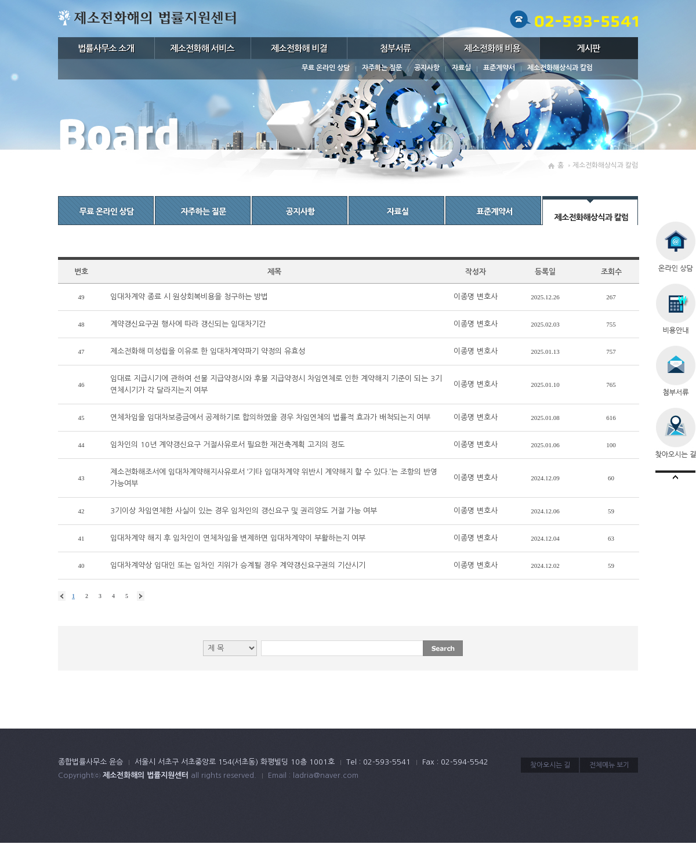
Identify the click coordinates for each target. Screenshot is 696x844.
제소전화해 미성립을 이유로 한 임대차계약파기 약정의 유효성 (207, 351)
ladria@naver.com (325, 775)
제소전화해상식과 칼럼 (560, 67)
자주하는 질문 (382, 67)
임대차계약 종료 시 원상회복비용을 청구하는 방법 (189, 296)
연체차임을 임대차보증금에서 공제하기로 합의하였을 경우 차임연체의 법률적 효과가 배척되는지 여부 (270, 417)
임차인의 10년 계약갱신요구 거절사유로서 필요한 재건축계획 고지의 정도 (227, 444)
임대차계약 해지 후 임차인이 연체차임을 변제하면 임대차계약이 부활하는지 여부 (237, 538)
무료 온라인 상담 (326, 67)
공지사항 (427, 67)
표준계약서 (499, 67)
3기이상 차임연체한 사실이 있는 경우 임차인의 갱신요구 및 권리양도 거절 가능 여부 (243, 511)
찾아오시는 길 (550, 765)
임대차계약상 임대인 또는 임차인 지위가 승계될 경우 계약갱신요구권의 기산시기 (237, 565)
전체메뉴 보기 (609, 765)
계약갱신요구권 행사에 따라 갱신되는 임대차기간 (188, 324)
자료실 (461, 67)
